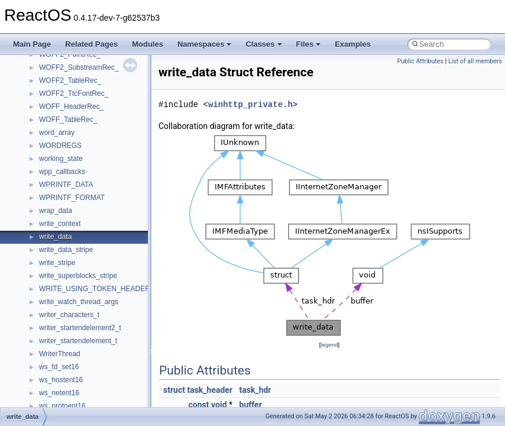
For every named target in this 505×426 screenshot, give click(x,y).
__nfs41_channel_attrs (75, 372)
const (199, 404)
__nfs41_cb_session (71, 359)
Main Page (32, 44)
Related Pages (91, 44)
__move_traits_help (70, 190)
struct (174, 390)
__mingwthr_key (64, 112)
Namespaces (204, 44)
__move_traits (61, 151)
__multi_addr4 (61, 229)
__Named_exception (71, 242)
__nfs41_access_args (73, 294)
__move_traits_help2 (72, 216)
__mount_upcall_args (73, 125)
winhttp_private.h (250, 104)
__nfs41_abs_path (68, 281)
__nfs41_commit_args (74, 398)
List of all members (475, 61)
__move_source (64, 138)
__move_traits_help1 (72, 203)
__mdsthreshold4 (66, 86)
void (218, 404)
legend (329, 344)
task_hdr (255, 390)
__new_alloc (59, 268)
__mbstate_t (58, 73)
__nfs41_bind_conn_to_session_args (98, 320)
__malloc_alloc (62, 60)
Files (308, 44)
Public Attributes (420, 61)
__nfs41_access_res (71, 307)
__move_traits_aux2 (71, 177)
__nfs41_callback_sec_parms (85, 346)
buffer (250, 404)
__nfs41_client (62, 385)
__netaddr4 (57, 255)
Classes (263, 44)
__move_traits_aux (69, 164)
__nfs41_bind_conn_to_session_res (96, 333)
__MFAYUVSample (69, 99)
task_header (209, 390)
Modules (147, 44)
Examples (353, 44)
